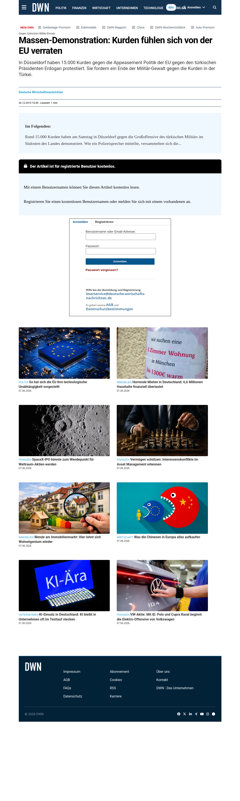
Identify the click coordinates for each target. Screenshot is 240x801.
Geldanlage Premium (57, 27)
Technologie (153, 8)
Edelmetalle (88, 27)
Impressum (71, 672)
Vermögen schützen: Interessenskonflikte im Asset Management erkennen (157, 461)
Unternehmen (127, 8)
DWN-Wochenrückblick (170, 27)
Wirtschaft (101, 8)
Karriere (116, 696)
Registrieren (104, 222)
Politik (61, 8)
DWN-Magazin (116, 27)
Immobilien (124, 382)
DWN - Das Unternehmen (175, 688)
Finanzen (79, 8)
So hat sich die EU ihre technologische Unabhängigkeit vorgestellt (53, 384)
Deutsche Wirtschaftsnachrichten (41, 92)
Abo (171, 7)
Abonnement (119, 672)
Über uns (163, 672)
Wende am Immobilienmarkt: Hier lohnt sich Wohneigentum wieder (60, 539)
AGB (109, 304)
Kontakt (162, 680)
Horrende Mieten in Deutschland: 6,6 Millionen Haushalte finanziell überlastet (160, 384)
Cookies (116, 680)
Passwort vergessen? (102, 270)
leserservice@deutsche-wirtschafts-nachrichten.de (115, 295)
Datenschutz (72, 696)
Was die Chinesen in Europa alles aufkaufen (167, 537)
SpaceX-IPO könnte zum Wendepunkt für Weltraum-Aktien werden (56, 461)
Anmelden (80, 222)
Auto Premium (205, 27)
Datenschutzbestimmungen (109, 309)
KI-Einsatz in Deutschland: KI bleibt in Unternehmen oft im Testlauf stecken (57, 616)
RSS (113, 688)
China (141, 27)
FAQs (67, 688)
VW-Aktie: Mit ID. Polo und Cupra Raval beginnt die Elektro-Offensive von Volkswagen (159, 616)
